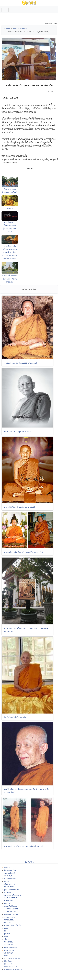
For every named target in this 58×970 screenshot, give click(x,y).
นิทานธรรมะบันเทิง (11, 914)
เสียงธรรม (8, 963)
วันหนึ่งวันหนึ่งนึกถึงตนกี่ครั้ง (15, 717)
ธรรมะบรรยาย (9, 917)
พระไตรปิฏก (8, 952)
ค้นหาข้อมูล (8, 875)
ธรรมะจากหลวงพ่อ (20, 28)
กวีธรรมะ (7, 922)
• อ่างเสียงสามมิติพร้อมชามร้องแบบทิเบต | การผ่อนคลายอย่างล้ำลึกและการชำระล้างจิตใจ (9, 252)
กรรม (6, 928)
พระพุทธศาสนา (9, 950)
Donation (7, 892)
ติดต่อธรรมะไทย (10, 878)
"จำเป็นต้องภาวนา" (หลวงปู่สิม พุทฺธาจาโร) (20, 363)
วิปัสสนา (7, 939)
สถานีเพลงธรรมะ (10, 966)
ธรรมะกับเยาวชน (10, 911)
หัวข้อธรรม (8, 955)
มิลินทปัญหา (8, 961)
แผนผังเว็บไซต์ (9, 873)
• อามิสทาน (9, 208)
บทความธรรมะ (9, 919)
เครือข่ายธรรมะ (9, 884)
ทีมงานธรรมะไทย (10, 870)
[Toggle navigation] (5, 9)
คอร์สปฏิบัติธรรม (10, 947)
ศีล (5, 930)
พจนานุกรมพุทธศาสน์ (12, 958)
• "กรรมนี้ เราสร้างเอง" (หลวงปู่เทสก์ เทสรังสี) (9, 278)
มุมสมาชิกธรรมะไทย (11, 889)
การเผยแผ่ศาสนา (10, 897)
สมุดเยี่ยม (7, 881)
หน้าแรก (7, 28)
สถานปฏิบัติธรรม (10, 906)
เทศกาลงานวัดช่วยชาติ (12, 895)
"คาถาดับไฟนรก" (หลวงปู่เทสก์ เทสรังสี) (19, 507)
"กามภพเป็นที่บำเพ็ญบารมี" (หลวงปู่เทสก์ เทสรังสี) (23, 846)
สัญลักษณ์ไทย (9, 886)
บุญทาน (7, 933)
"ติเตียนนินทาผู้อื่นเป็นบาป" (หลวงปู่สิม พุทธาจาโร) (23, 552)
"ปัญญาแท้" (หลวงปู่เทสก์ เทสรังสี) (17, 431)
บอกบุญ (7, 903)
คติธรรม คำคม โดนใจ (12, 925)
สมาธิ (6, 936)
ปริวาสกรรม (8, 941)
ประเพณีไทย (8, 900)
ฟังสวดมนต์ (8, 944)
